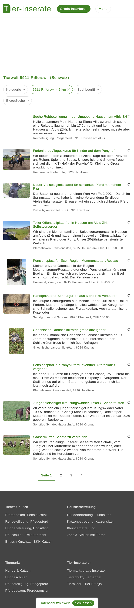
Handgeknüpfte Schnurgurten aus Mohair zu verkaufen (75, 296)
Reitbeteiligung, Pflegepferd (26, 521)
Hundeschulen (16, 577)
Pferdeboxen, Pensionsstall (26, 515)
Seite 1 (46, 475)
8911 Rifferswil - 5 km (49, 89)
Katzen (25, 570)
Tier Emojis (93, 584)
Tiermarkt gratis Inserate (86, 570)
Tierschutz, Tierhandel (84, 577)
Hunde (10, 570)
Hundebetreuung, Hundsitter (89, 515)
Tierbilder (74, 584)
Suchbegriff (86, 89)
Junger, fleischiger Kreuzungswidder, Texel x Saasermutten (78, 403)
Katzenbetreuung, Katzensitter (90, 521)
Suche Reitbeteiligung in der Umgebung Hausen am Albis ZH (80, 116)
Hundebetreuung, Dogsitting (27, 528)
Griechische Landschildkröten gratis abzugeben (69, 330)
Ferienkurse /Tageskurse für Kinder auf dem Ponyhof (74, 150)
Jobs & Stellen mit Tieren (86, 535)
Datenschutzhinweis (55, 603)
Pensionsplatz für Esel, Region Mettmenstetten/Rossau (75, 260)
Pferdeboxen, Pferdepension (27, 590)
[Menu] (103, 9)
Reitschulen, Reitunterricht (25, 535)
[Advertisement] (67, 44)
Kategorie (13, 89)
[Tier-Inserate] (29, 9)
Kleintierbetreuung (81, 528)
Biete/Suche (15, 101)
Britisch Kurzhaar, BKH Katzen (28, 541)
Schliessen (83, 603)
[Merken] (129, 117)
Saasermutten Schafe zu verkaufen (60, 437)
